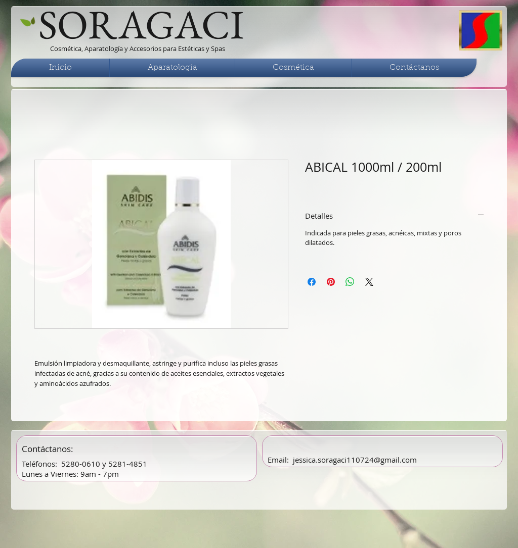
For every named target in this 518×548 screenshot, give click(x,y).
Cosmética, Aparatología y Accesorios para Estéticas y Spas (137, 48)
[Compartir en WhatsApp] (350, 282)
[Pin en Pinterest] (331, 282)
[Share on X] (369, 282)
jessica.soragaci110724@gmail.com (355, 460)
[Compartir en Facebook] (312, 282)
